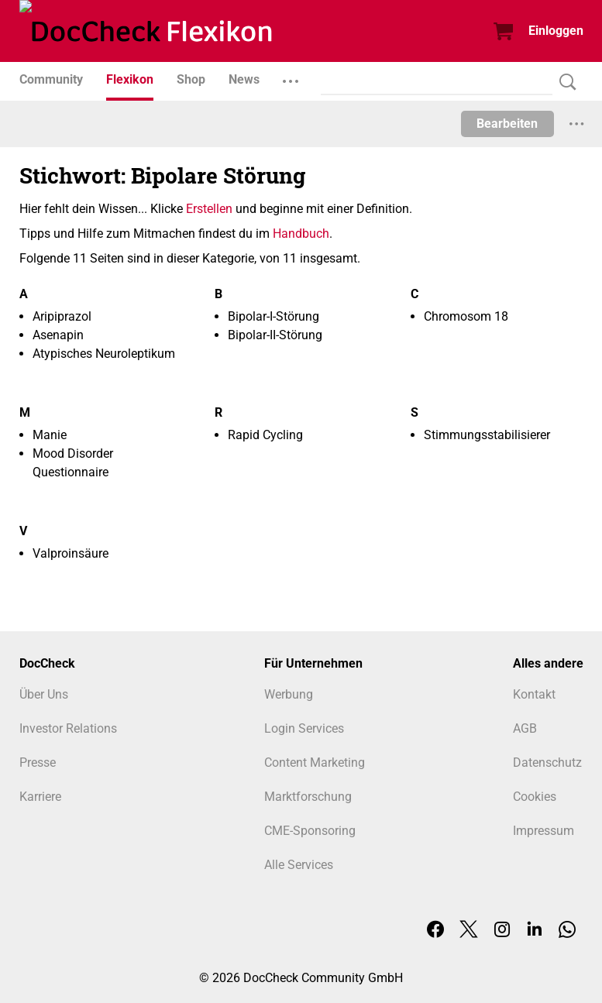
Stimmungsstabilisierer (487, 435)
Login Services (304, 728)
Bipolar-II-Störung (275, 335)
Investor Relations (68, 728)
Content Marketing (314, 762)
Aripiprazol (62, 316)
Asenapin (58, 335)
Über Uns (43, 694)
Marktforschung (308, 796)
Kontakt (534, 694)
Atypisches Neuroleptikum (104, 353)
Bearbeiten (507, 123)
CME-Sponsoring (310, 830)
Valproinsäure (70, 553)
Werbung (288, 694)
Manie (50, 435)
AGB (525, 728)
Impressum (543, 830)
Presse (37, 762)
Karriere (40, 796)
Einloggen (555, 30)
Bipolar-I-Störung (273, 316)
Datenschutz (547, 762)
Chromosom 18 (466, 316)
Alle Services (298, 864)
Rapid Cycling (265, 435)
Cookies (534, 796)
